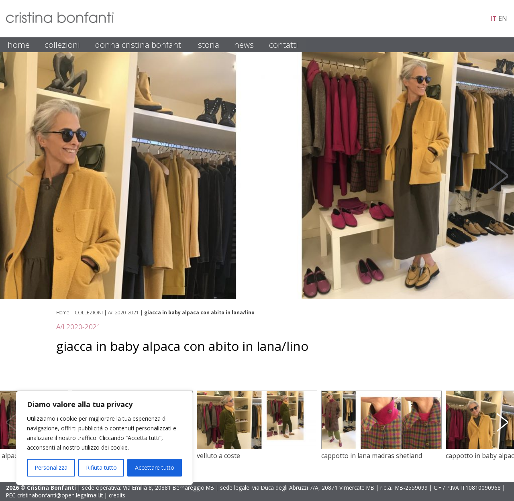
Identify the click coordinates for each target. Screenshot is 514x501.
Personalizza (51, 467)
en (502, 18)
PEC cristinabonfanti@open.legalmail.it (54, 495)
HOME (19, 44)
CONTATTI (283, 44)
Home (62, 312)
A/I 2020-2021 (123, 312)
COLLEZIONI (62, 44)
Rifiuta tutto (101, 467)
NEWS (244, 44)
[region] (104, 438)
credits (117, 495)
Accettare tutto (154, 467)
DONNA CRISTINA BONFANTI (139, 44)
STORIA (208, 44)
